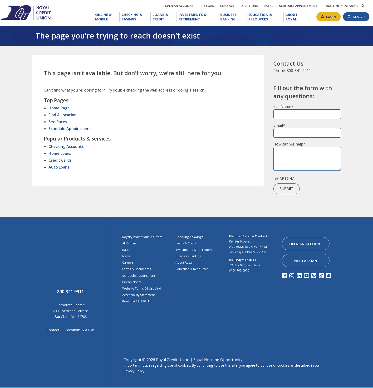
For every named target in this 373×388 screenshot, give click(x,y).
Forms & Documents (136, 269)
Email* (279, 125)
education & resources (192, 269)
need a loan (305, 260)
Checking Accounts (66, 146)
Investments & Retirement (198, 17)
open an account (180, 5)
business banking (188, 256)
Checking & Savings (136, 17)
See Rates (58, 121)
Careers (128, 262)
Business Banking (233, 16)
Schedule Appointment (70, 128)
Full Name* (283, 106)
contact (228, 5)
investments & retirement (194, 249)
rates (270, 5)
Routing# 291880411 (136, 301)
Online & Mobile (107, 17)
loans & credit (186, 243)
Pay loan (208, 5)
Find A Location (63, 114)
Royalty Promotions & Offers (142, 237)
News (126, 256)
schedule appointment (299, 5)
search (361, 15)
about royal (184, 262)
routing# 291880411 (342, 6)
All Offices (129, 243)
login (333, 15)
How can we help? (289, 144)
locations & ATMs (79, 330)
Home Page (59, 108)
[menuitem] (106, 17)
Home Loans (60, 153)
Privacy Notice (132, 282)
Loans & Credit (164, 17)
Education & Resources (266, 17)
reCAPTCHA (283, 178)
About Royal (297, 16)
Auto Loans (59, 167)
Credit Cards (60, 160)
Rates (126, 249)
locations (250, 5)
